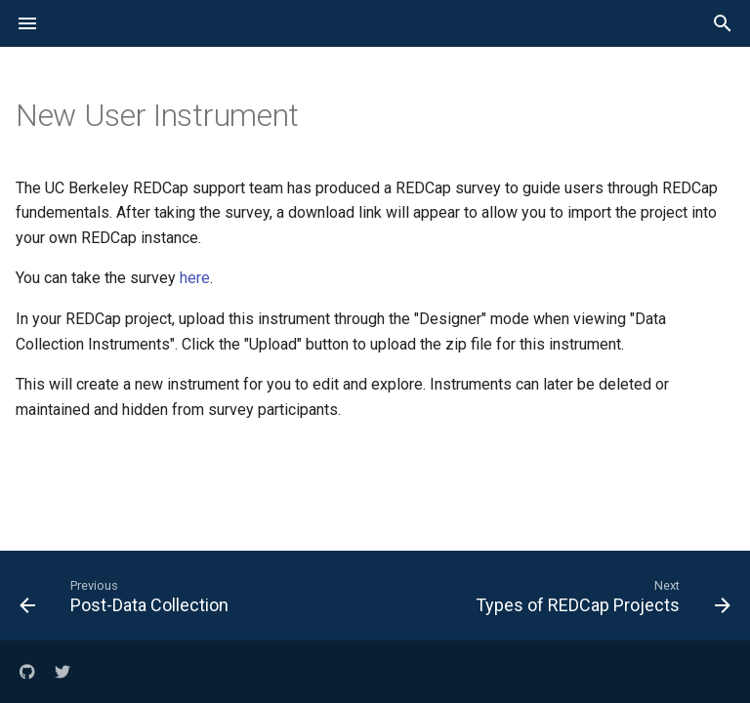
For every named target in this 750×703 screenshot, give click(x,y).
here (195, 278)
